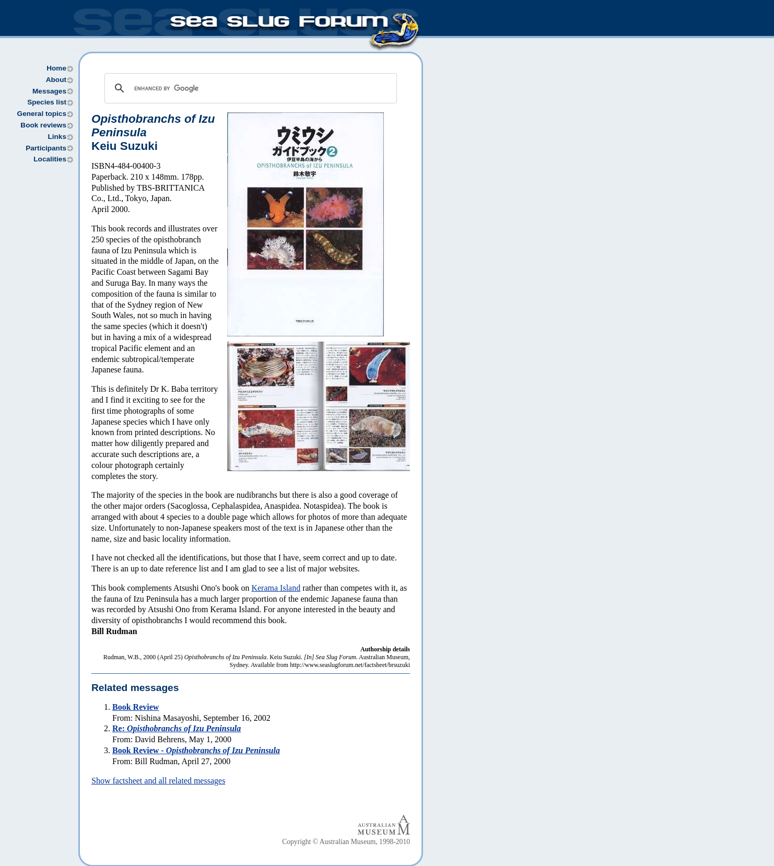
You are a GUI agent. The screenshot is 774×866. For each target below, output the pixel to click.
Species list (46, 102)
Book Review (135, 707)
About (56, 80)
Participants (46, 148)
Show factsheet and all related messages (158, 780)
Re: (176, 728)
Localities (49, 159)
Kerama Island (275, 587)
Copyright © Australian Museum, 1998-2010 (346, 842)
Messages (49, 91)
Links (57, 137)
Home (56, 68)
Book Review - (196, 750)
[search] (249, 88)
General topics (41, 114)
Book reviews (43, 125)
